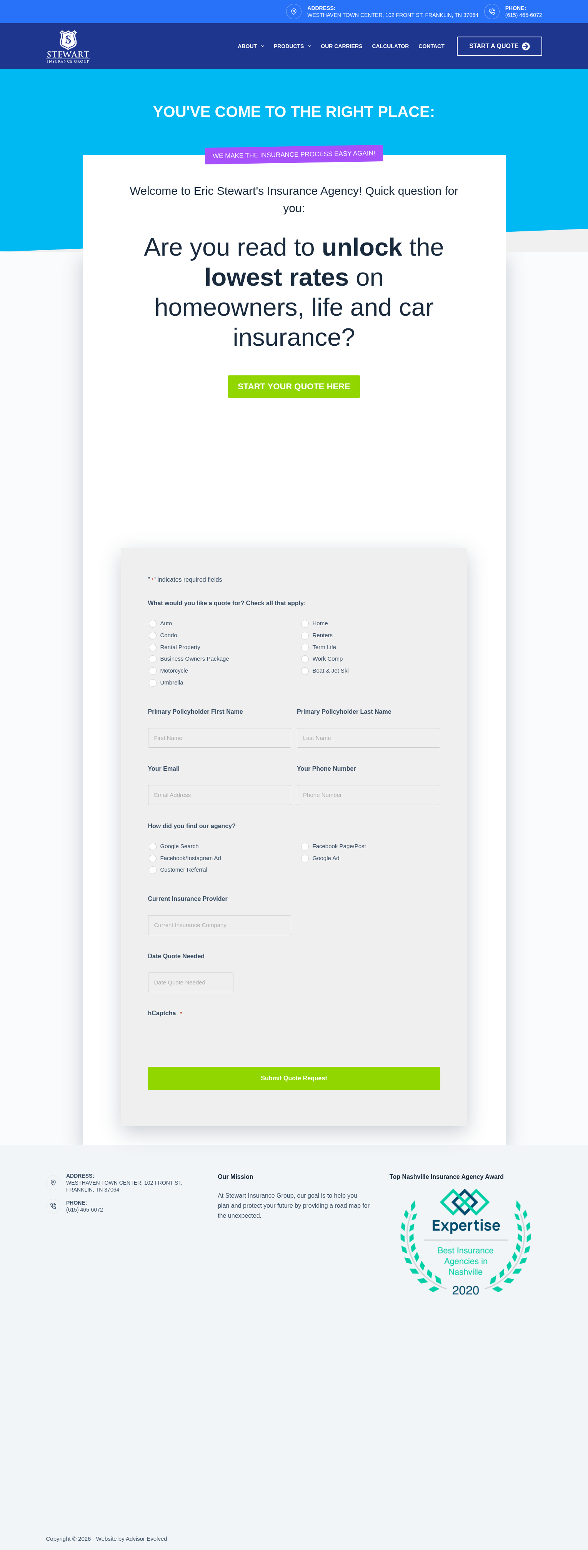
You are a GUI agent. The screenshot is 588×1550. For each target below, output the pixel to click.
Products (294, 46)
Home (320, 623)
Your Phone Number (326, 768)
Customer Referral (184, 869)
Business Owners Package (194, 658)
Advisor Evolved (146, 1536)
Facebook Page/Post (339, 846)
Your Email (164, 768)
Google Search (179, 846)
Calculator (390, 46)
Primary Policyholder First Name (195, 711)
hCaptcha (165, 1013)
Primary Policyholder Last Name (344, 711)
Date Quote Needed (176, 956)
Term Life (324, 647)
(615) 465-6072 (523, 15)
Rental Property (180, 647)
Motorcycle (174, 670)
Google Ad (326, 858)
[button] (294, 386)
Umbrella (171, 682)
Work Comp (328, 658)
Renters (323, 635)
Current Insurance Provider (188, 899)
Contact (431, 46)
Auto (166, 623)
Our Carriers (341, 46)
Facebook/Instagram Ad (190, 858)
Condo (168, 635)
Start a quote (499, 46)
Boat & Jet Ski (331, 670)
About (252, 46)
